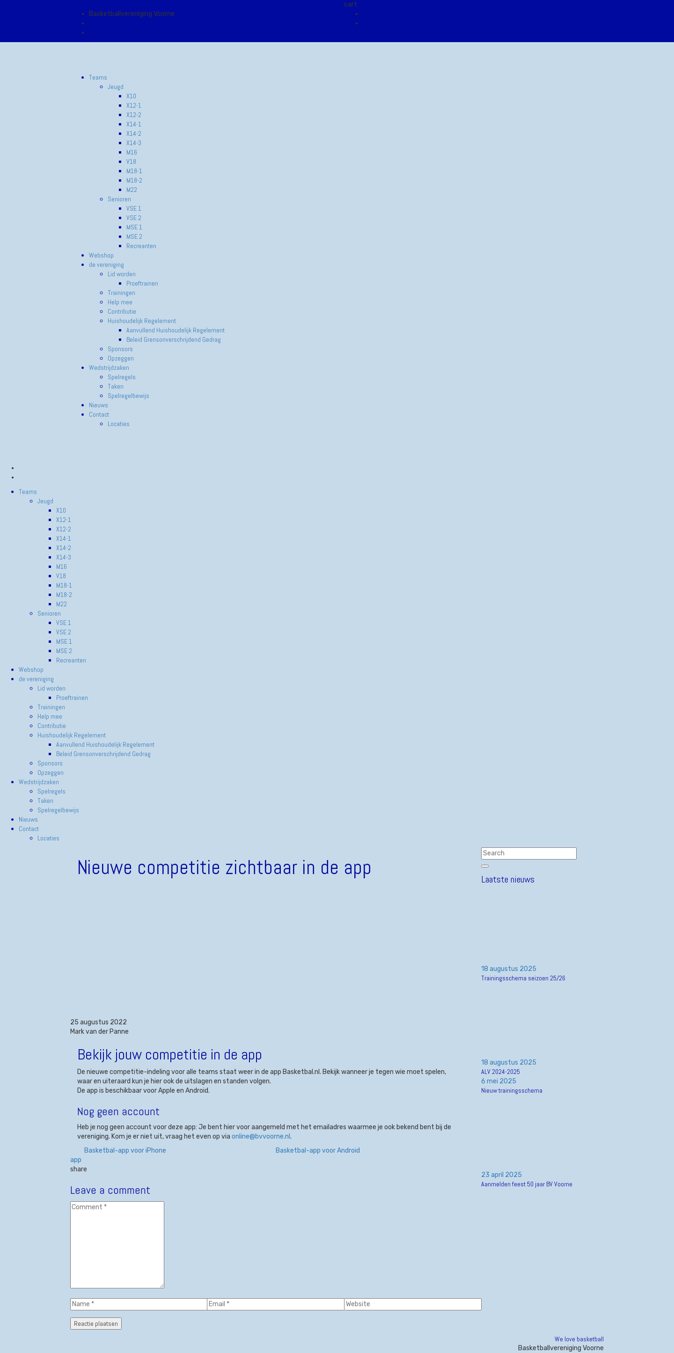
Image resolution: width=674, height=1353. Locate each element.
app (75, 1160)
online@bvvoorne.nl (261, 1136)
